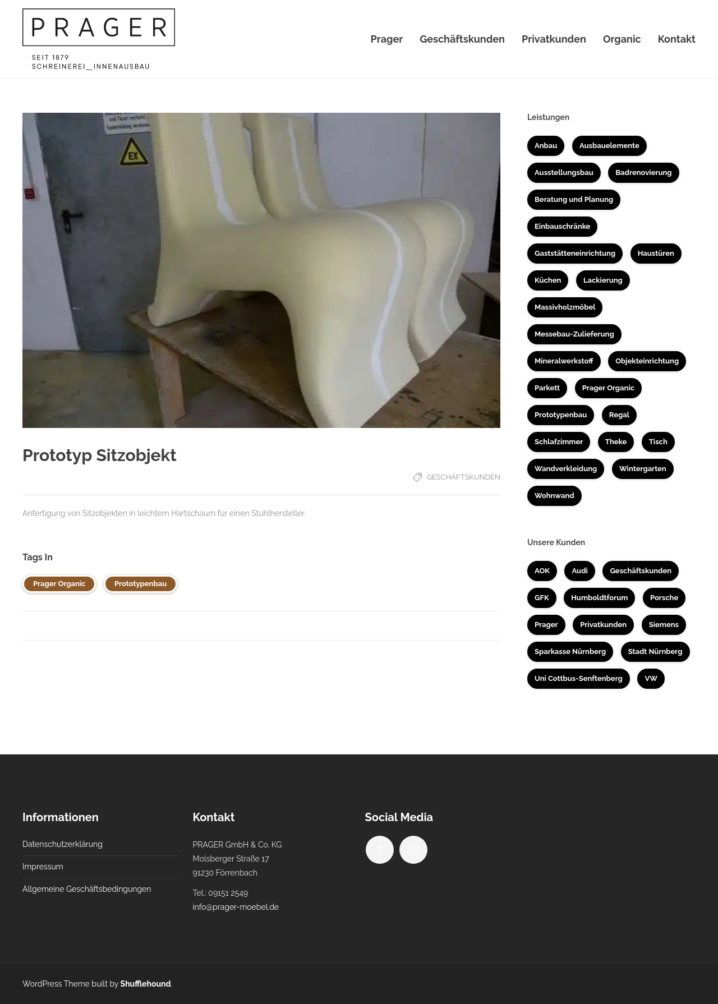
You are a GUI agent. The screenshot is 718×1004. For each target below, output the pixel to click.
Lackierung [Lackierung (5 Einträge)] (603, 280)
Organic (622, 39)
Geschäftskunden (462, 39)
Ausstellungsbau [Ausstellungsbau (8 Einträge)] (564, 172)
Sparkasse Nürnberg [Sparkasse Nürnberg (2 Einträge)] (570, 651)
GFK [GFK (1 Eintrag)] (542, 597)
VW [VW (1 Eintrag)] (651, 678)
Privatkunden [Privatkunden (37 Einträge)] (603, 624)
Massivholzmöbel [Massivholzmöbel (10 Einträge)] (565, 307)
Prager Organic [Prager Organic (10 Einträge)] (608, 388)
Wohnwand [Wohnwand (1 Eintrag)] (554, 495)
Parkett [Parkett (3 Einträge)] (547, 388)
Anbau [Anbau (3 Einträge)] (546, 145)
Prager (387, 39)
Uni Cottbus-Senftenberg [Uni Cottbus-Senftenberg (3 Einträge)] (579, 678)
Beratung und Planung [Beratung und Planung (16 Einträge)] (574, 199)
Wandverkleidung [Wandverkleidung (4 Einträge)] (566, 468)
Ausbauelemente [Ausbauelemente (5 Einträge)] (609, 145)
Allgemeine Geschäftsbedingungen (86, 889)
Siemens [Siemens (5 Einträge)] (664, 624)
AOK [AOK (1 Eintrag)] (542, 571)
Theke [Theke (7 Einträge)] (616, 441)
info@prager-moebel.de (236, 906)
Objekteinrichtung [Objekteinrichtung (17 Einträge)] (647, 361)
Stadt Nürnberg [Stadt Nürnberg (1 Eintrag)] (655, 651)
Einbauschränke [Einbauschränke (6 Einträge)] (562, 226)
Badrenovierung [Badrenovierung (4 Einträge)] (643, 172)
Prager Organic (59, 583)
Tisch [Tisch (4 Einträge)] (658, 441)
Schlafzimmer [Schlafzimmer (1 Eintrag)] (559, 441)
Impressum (42, 866)
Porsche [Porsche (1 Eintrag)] (664, 597)
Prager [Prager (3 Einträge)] (546, 624)
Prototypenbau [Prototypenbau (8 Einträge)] (561, 415)
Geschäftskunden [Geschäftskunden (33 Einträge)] (640, 571)
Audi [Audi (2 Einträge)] (579, 571)
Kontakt (677, 39)
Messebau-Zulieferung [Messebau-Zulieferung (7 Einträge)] (574, 334)
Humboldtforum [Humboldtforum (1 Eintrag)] (599, 597)
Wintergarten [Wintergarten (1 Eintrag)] (642, 468)
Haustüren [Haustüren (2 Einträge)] (656, 253)
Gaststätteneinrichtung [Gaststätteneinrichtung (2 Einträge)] (575, 253)
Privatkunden (554, 39)
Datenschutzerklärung (62, 844)
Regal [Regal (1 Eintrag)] (619, 415)
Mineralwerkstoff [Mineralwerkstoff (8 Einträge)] (564, 361)
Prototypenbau (140, 583)
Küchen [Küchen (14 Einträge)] (548, 280)
